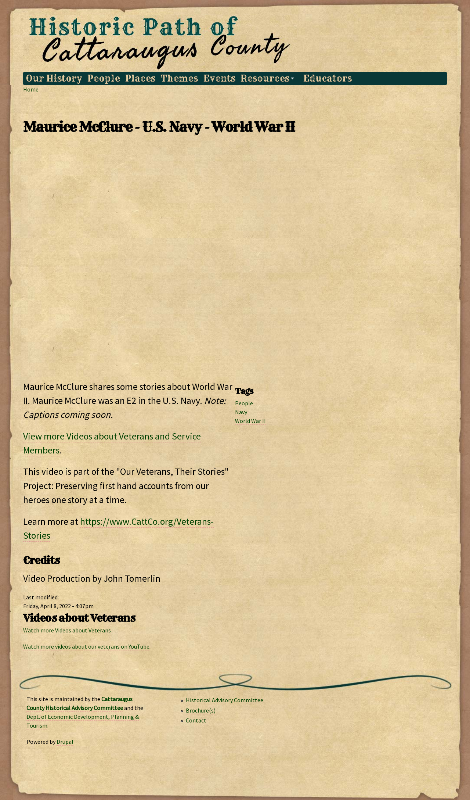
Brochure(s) (201, 710)
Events (219, 78)
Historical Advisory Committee (224, 700)
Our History (54, 78)
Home (31, 89)
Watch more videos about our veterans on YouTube (86, 646)
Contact (196, 720)
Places (140, 78)
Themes (179, 78)
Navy (241, 412)
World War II (250, 420)
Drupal (65, 741)
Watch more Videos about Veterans (67, 630)
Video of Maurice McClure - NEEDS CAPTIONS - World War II (235, 260)
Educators (327, 78)
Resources (266, 78)
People (103, 78)
